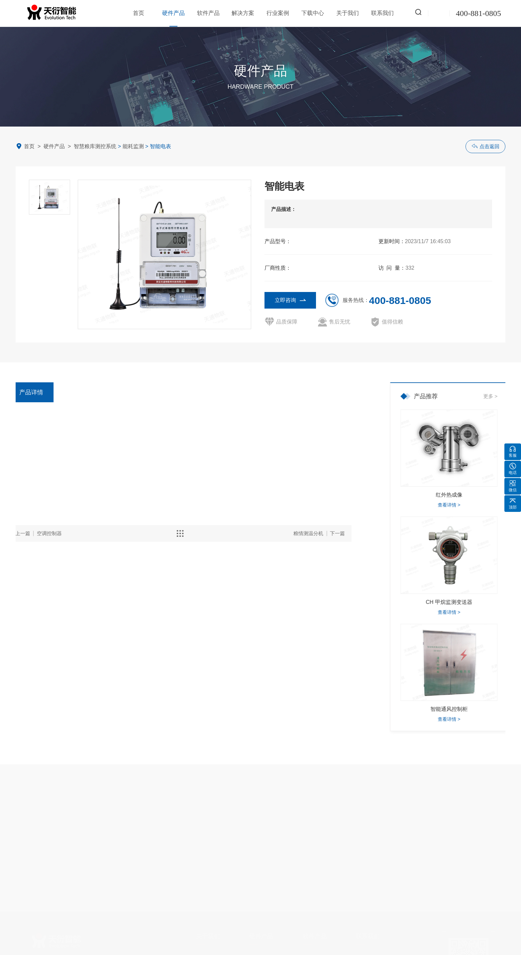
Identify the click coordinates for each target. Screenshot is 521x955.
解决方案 (243, 13)
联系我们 (382, 13)
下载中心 (312, 13)
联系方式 (366, 947)
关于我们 (347, 13)
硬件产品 (173, 18)
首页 (138, 13)
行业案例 (277, 13)
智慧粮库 (313, 947)
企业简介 (206, 947)
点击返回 (485, 146)
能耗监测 (133, 146)
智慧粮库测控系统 (95, 146)
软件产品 (208, 13)
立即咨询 (290, 300)
